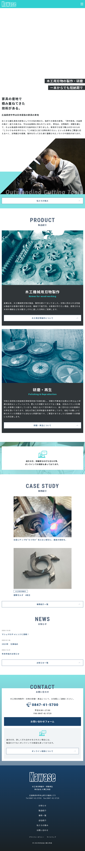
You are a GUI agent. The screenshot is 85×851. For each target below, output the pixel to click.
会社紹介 (42, 820)
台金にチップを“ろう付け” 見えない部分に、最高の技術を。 (40, 539)
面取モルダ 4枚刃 (22, 595)
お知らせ (42, 805)
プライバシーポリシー (36, 837)
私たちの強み (42, 825)
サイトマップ (51, 837)
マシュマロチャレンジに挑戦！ (15, 634)
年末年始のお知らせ (10, 653)
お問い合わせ (42, 830)
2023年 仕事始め (10, 644)
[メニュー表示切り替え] (82, 4)
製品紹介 (42, 810)
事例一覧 (42, 815)
